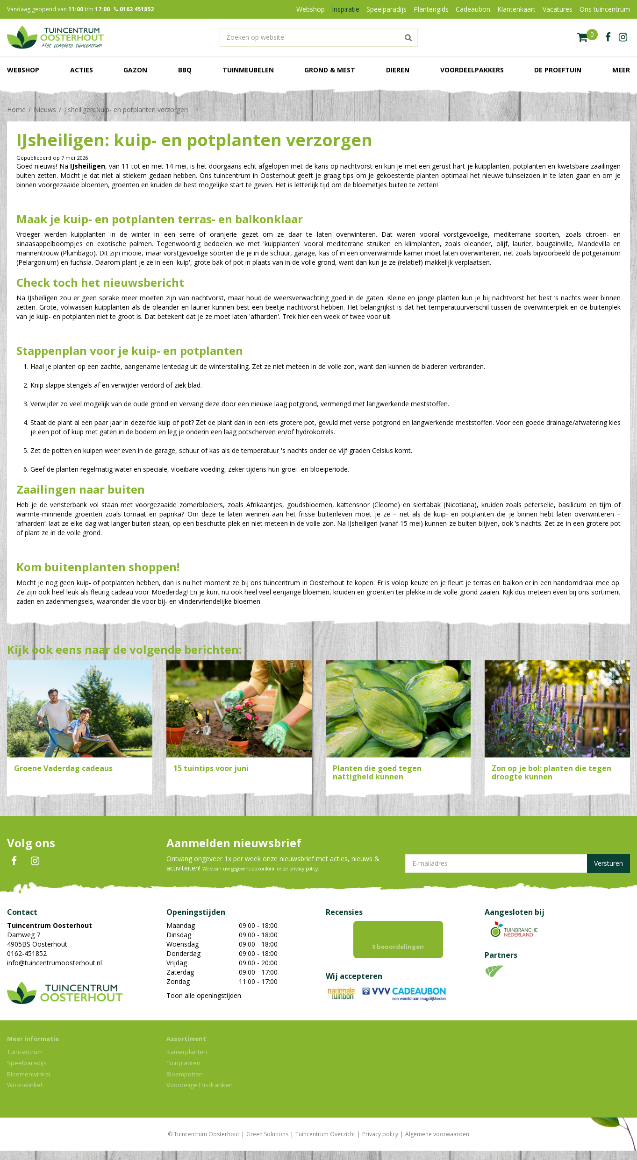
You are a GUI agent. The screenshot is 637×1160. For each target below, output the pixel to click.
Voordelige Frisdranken (199, 1094)
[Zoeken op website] (318, 37)
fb (608, 37)
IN (35, 861)
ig (623, 37)
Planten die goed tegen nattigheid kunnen (377, 772)
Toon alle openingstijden (203, 995)
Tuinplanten (183, 1072)
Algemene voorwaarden (437, 1143)
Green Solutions (267, 1143)
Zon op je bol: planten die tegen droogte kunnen (551, 772)
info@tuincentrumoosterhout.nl (54, 962)
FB (14, 861)
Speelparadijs (27, 1072)
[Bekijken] (587, 37)
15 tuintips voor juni (211, 768)
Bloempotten (184, 1083)
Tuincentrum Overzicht (325, 1143)
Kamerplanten (186, 1061)
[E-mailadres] (517, 863)
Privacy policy (380, 1143)
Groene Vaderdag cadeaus (63, 768)
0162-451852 (27, 953)
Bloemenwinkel (28, 1083)
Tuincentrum (25, 1061)
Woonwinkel (24, 1094)
